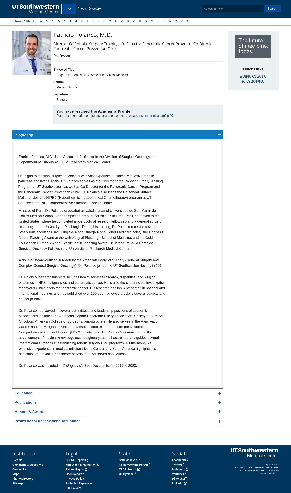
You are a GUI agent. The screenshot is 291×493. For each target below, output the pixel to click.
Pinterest (178, 478)
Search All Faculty (25, 21)
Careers (17, 460)
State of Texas (128, 460)
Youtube (177, 474)
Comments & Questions (27, 464)
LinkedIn (177, 483)
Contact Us (19, 469)
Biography (24, 135)
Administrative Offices (253, 75)
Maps (15, 474)
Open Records (75, 474)
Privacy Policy (75, 478)
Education (24, 393)
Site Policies (73, 488)
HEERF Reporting (77, 460)
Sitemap (17, 483)
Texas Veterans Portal (133, 464)
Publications (26, 402)
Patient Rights (75, 469)
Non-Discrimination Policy (82, 464)
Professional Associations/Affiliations (47, 421)
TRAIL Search (128, 469)
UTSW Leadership (253, 80)
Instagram (178, 469)
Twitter (176, 464)
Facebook (178, 460)
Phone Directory (22, 478)
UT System (126, 474)
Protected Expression (79, 483)
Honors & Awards (30, 412)
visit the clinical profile (154, 115)
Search (272, 8)
